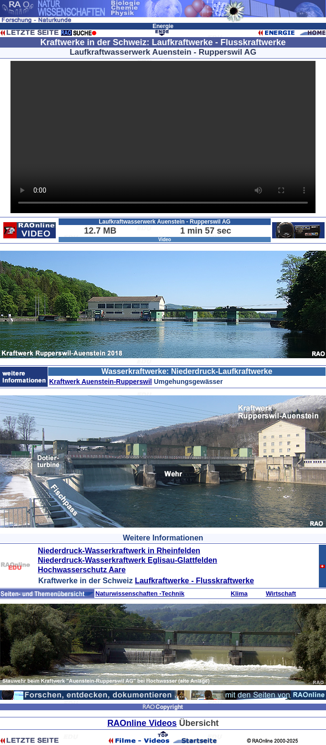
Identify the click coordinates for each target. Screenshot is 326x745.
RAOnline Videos (142, 723)
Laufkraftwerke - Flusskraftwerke (194, 581)
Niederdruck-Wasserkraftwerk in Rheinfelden (119, 551)
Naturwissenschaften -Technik (139, 593)
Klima (239, 593)
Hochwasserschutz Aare (81, 570)
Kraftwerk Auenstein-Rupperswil (100, 381)
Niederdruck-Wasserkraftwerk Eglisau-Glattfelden (127, 560)
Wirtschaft (281, 593)
